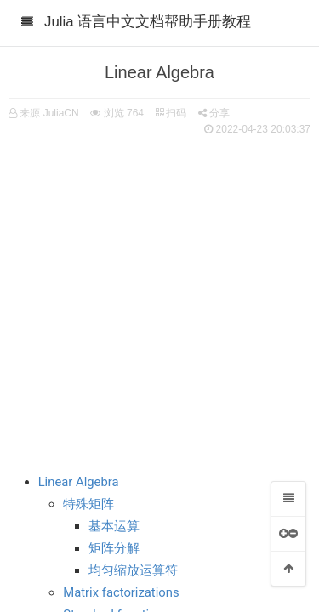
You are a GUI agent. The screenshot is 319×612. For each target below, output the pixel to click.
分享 (214, 113)
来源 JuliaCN (49, 113)
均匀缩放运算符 (133, 570)
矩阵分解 (114, 548)
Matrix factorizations (121, 592)
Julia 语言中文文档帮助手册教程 (147, 22)
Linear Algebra (78, 482)
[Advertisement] (159, 295)
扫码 (171, 113)
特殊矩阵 (88, 504)
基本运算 (114, 526)
